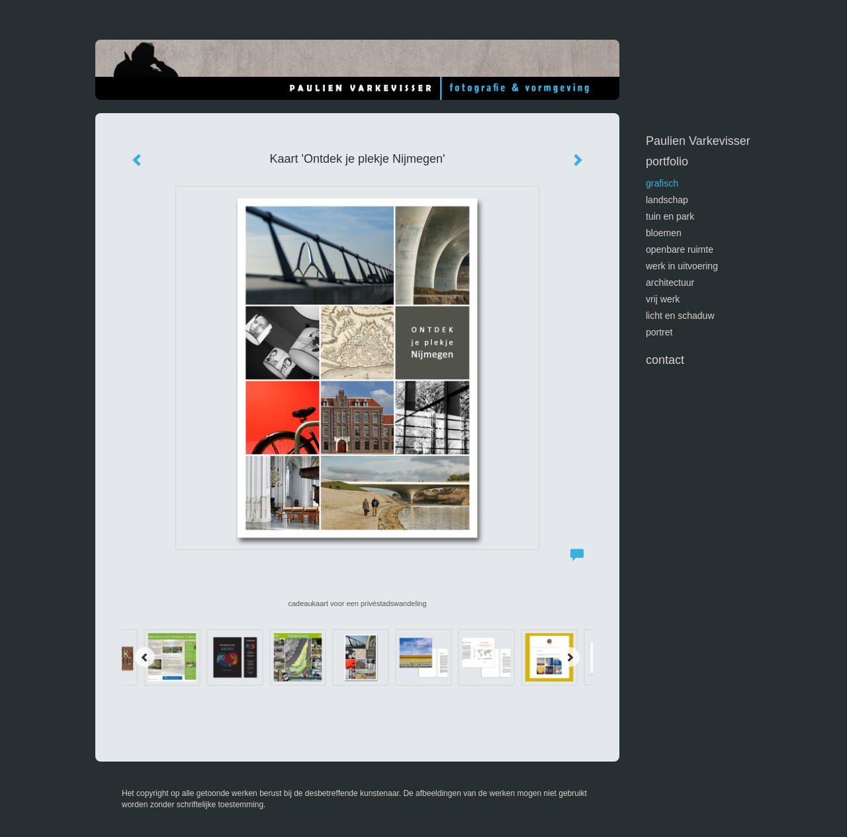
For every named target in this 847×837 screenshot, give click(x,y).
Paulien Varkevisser (698, 141)
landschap (667, 200)
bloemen (664, 233)
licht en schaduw (680, 315)
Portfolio (667, 161)
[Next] (570, 657)
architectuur (670, 282)
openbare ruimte (679, 249)
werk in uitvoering (682, 266)
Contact (665, 360)
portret (659, 332)
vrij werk (663, 299)
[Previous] (145, 657)
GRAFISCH (662, 183)
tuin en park (670, 216)
